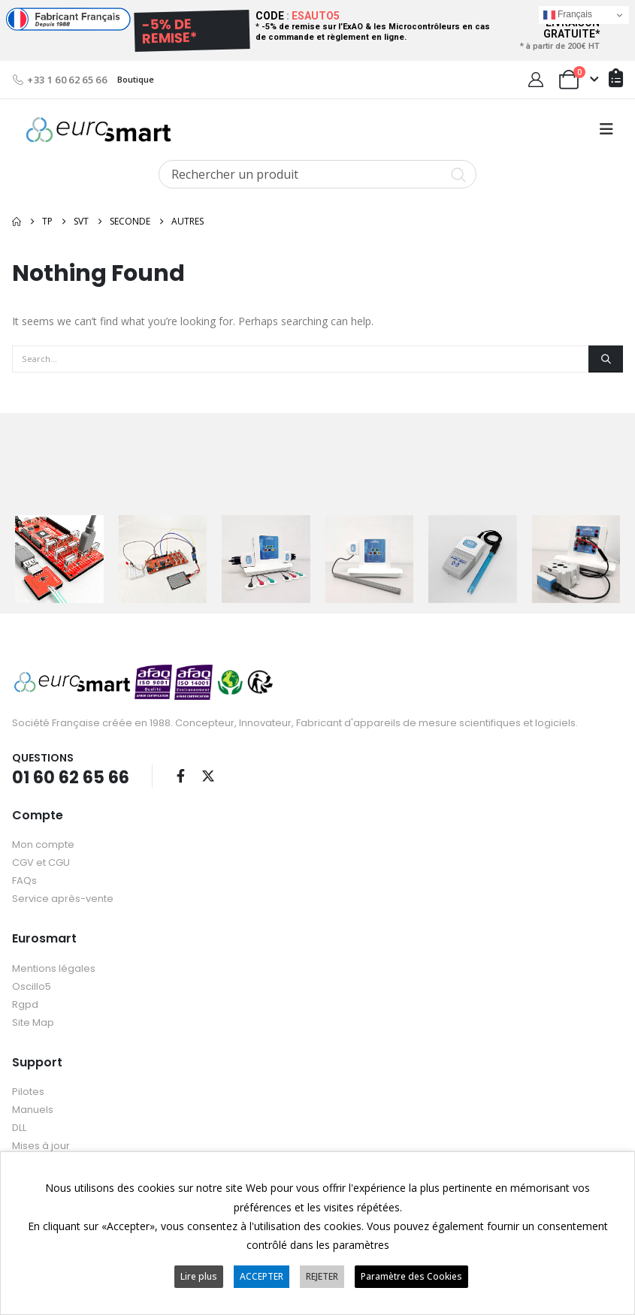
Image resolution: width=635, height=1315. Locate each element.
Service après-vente (62, 898)
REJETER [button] (322, 1276)
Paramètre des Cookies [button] (411, 1276)
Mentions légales (53, 968)
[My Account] (536, 79)
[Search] (605, 358)
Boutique (135, 79)
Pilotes (28, 1091)
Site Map (33, 1022)
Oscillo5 (31, 986)
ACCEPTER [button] (261, 1276)
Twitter (208, 775)
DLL (19, 1127)
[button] (606, 129)
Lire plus (198, 1276)
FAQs (24, 880)
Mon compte (43, 844)
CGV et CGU (41, 862)
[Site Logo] (98, 129)
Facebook (180, 775)
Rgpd (25, 1004)
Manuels (32, 1109)
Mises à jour (41, 1145)
